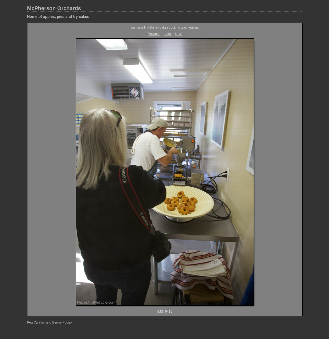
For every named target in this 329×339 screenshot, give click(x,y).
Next (178, 34)
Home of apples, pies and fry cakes (58, 16)
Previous (154, 34)
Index (168, 34)
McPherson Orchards (54, 8)
